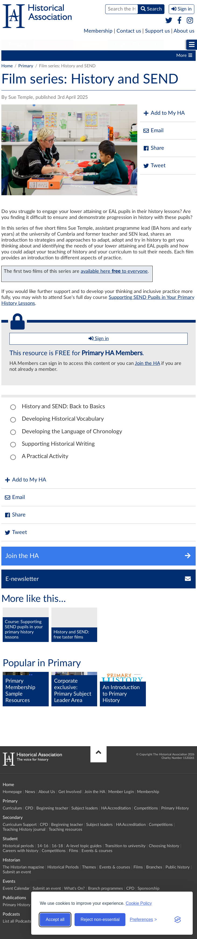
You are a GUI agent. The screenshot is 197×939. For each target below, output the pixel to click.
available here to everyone (114, 271)
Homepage (12, 792)
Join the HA (147, 363)
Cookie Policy (139, 903)
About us (184, 31)
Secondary (54, 44)
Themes (89, 867)
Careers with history (20, 851)
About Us (46, 792)
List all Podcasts (17, 921)
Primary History (175, 808)
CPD (37, 55)
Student (91, 44)
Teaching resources (65, 830)
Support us (157, 31)
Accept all (55, 919)
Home (7, 66)
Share (153, 148)
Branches (154, 867)
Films (73, 851)
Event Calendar (16, 888)
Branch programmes (105, 888)
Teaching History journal (24, 830)
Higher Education (135, 44)
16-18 (57, 846)
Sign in (99, 338)
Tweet (154, 166)
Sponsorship (148, 888)
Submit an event (17, 872)
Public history (178, 867)
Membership (98, 31)
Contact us (129, 31)
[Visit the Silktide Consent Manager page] (177, 919)
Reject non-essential (99, 919)
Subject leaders (106, 55)
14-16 (42, 846)
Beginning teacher (67, 55)
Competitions (146, 808)
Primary (18, 44)
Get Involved (69, 792)
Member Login (121, 792)
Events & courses (97, 851)
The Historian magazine (23, 867)
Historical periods (18, 846)
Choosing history (164, 846)
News (30, 792)
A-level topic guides (84, 846)
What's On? (74, 888)
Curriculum (14, 55)
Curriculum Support (20, 825)
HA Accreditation (145, 55)
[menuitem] (17, 45)
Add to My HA (164, 113)
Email (153, 131)
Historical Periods (63, 867)
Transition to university (125, 846)
